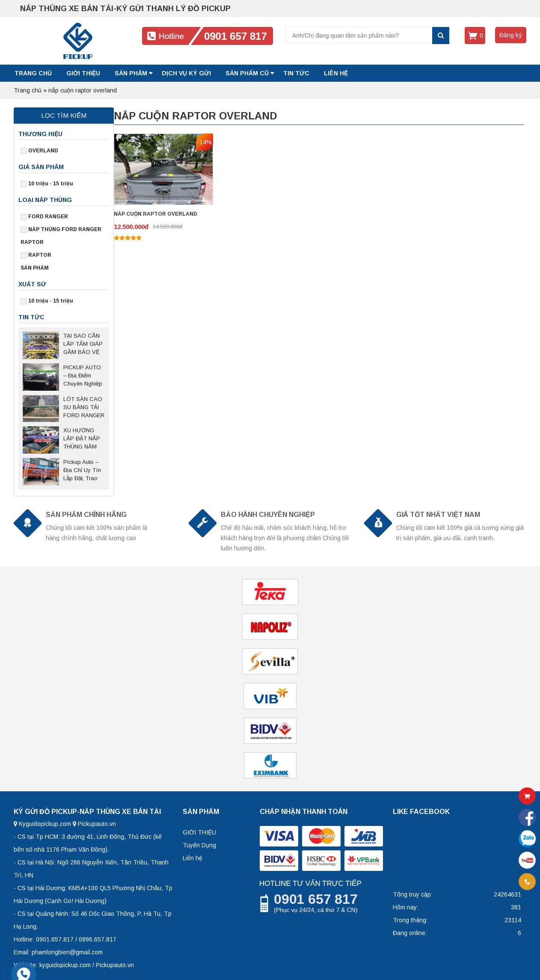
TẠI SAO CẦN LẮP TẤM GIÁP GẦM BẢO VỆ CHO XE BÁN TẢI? (83, 344)
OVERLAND (43, 151)
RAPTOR (39, 255)
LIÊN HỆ (336, 73)
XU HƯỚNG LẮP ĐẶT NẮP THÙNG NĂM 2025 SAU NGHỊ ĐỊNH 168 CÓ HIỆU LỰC (83, 439)
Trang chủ (33, 73)
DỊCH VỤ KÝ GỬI (186, 73)
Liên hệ (192, 858)
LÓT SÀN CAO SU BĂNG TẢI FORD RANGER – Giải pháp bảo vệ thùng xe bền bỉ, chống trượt (83, 408)
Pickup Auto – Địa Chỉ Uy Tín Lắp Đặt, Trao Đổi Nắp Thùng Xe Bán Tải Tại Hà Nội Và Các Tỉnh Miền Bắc (82, 471)
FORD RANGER (48, 217)
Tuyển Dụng (199, 845)
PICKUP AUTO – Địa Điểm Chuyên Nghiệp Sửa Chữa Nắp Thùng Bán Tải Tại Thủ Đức (83, 376)
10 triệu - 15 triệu (50, 184)
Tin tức (296, 73)
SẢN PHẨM (131, 73)
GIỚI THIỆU (83, 73)
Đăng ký (510, 35)
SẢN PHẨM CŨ (247, 73)
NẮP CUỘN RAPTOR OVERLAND (155, 214)
